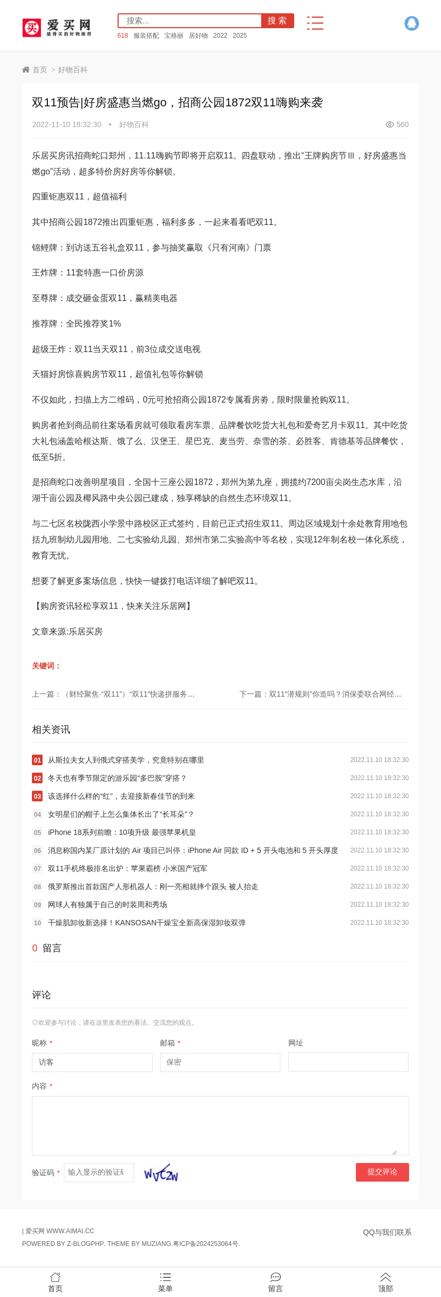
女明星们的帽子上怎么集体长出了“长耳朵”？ (121, 814)
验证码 (46, 1172)
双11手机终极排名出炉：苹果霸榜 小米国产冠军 (127, 868)
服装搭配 (146, 35)
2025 (239, 35)
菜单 (165, 1283)
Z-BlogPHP (85, 1244)
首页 (39, 69)
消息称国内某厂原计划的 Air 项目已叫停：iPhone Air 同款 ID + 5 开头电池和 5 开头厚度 (193, 850)
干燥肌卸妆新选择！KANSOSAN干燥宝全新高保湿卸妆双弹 (147, 922)
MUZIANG (156, 1244)
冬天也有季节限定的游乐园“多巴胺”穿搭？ (117, 778)
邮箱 (170, 1043)
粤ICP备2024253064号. (206, 1244)
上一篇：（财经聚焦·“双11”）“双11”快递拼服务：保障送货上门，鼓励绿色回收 (162, 694)
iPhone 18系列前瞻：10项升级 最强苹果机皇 (122, 832)
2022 (220, 35)
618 (123, 35)
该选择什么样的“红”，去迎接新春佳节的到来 (121, 796)
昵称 (42, 1043)
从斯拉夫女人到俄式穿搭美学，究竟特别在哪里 (126, 760)
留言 (275, 1283)
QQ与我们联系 (387, 1232)
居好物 (198, 35)
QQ (411, 23)
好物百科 (73, 69)
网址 (295, 1043)
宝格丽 (174, 35)
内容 (42, 1086)
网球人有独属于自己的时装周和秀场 (107, 904)
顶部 (385, 1283)
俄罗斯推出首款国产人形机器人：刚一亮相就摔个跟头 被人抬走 (153, 886)
